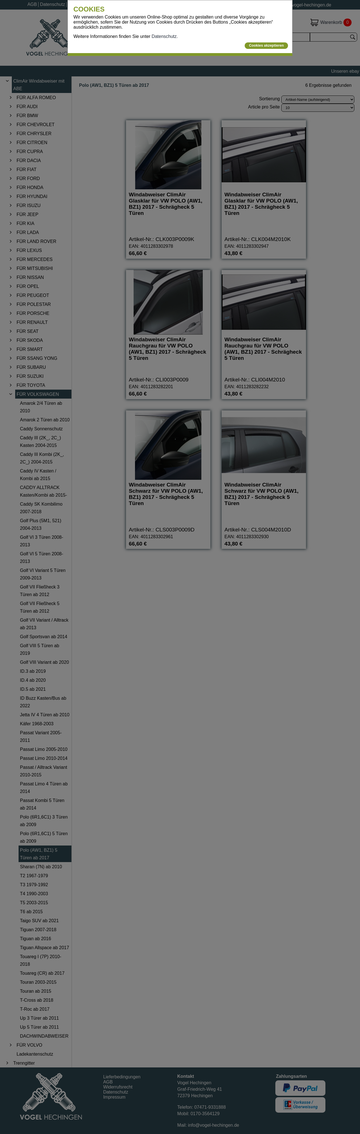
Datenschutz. (165, 36)
